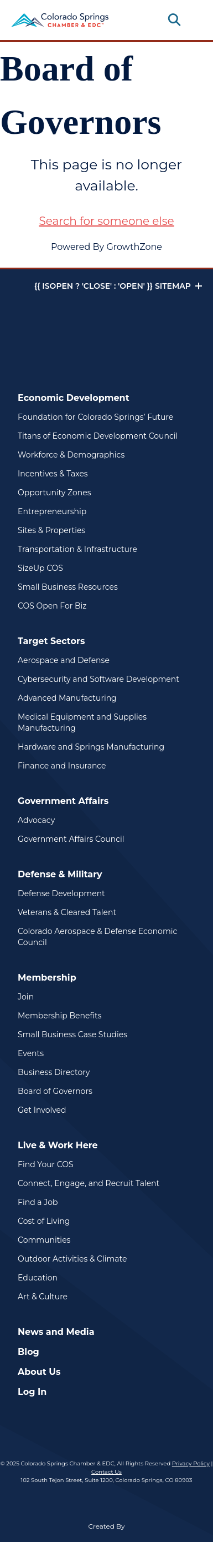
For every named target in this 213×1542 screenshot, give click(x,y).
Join (26, 997)
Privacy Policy (191, 1463)
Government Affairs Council (71, 839)
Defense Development (61, 893)
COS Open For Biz (52, 606)
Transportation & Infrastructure (77, 549)
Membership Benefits (59, 1016)
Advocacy (36, 820)
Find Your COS (46, 1164)
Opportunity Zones (54, 493)
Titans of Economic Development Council (98, 436)
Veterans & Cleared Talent (67, 912)
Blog (28, 1352)
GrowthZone (134, 247)
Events (31, 1053)
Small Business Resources (68, 587)
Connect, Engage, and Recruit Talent (88, 1183)
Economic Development (73, 398)
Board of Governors (55, 1091)
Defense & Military (60, 874)
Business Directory (54, 1072)
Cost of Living (44, 1221)
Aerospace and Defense (64, 660)
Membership (47, 977)
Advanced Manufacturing (67, 698)
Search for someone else (106, 221)
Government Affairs (63, 801)
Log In (32, 1392)
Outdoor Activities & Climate (72, 1259)
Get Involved (42, 1110)
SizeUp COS (40, 568)
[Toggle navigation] (193, 20)
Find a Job (38, 1202)
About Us (39, 1372)
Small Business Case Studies (72, 1034)
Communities (44, 1240)
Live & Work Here (58, 1145)
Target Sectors (51, 641)
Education (38, 1278)
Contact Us (106, 1471)
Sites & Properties (51, 530)
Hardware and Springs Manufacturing (91, 747)
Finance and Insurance (62, 766)
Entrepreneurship (52, 511)
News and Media (56, 1332)
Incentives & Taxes (53, 474)
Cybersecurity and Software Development (98, 679)
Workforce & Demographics (71, 455)
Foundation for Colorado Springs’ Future (95, 417)
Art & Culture (42, 1297)
